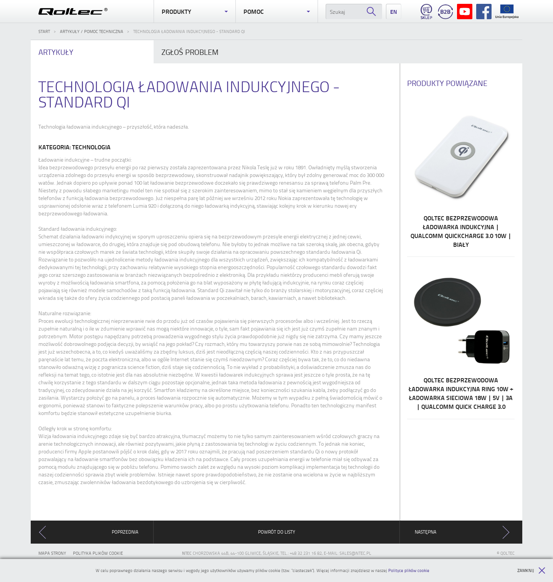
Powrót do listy (276, 532)
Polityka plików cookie (98, 553)
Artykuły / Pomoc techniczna (91, 31)
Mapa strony (52, 553)
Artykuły (55, 51)
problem (190, 51)
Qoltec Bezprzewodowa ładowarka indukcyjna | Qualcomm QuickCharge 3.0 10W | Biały (461, 176)
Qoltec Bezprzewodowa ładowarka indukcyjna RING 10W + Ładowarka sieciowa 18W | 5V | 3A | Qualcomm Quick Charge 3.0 (461, 338)
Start (44, 31)
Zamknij (531, 570)
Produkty (195, 11)
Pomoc (276, 11)
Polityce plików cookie (408, 570)
